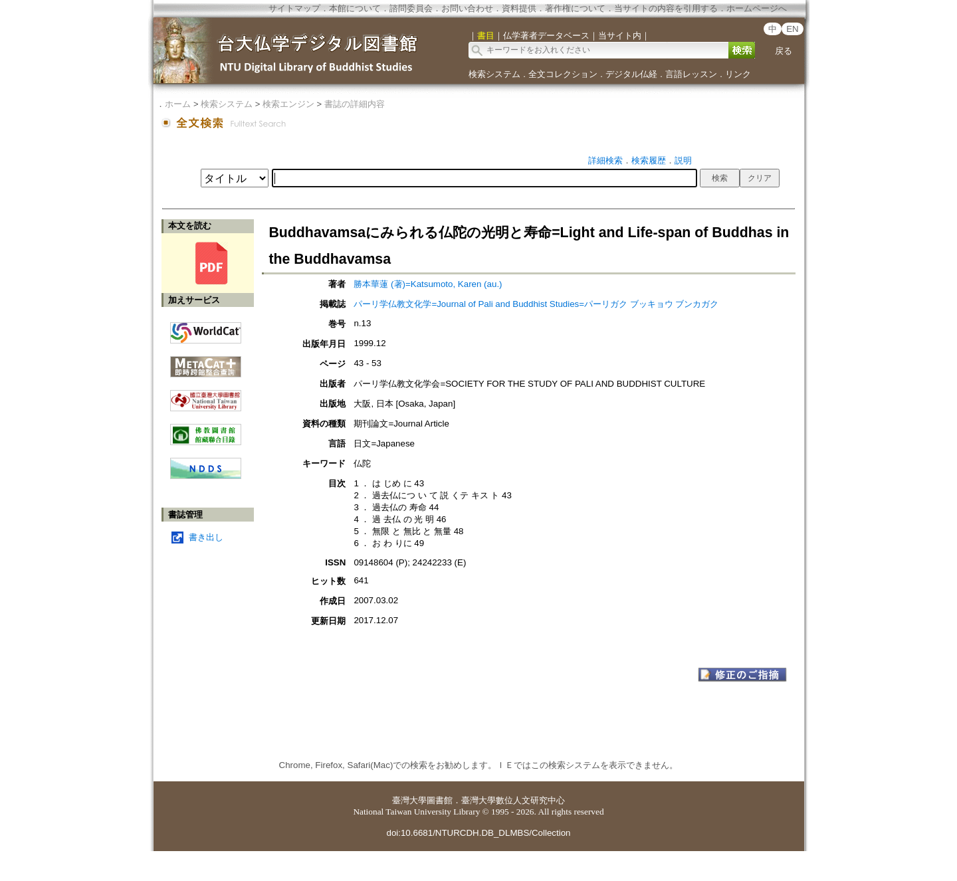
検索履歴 (648, 160)
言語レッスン (691, 74)
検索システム (494, 74)
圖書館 (440, 800)
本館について (355, 8)
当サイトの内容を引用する (666, 8)
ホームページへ (756, 8)
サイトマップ (294, 8)
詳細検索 (605, 160)
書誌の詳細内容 (354, 104)
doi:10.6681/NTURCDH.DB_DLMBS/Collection (478, 833)
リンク (738, 74)
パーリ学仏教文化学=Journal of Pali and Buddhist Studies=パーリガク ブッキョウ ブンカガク (536, 304)
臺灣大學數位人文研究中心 (513, 800)
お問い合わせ (467, 8)
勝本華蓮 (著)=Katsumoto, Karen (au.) (428, 284)
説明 (683, 160)
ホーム (178, 104)
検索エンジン (288, 104)
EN (792, 29)
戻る (783, 51)
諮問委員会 (411, 8)
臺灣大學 (409, 800)
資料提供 (519, 8)
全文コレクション (562, 74)
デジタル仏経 (631, 74)
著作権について (575, 8)
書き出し (206, 537)
